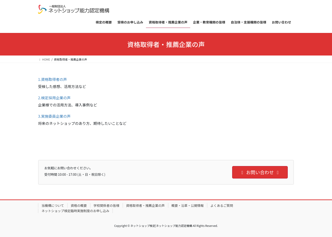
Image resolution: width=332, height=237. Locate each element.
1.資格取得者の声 (52, 79)
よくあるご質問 (221, 205)
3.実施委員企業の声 (54, 116)
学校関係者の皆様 (106, 205)
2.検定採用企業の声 (54, 97)
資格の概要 (79, 205)
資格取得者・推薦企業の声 (145, 205)
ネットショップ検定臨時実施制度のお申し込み (75, 210)
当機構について (53, 205)
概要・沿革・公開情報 (188, 205)
